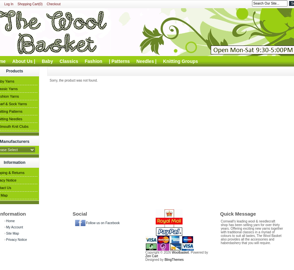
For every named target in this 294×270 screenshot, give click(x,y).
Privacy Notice (16, 239)
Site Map (12, 233)
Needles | (146, 61)
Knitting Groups (180, 61)
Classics (69, 61)
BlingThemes (174, 259)
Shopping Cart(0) (30, 4)
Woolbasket (180, 252)
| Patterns (119, 61)
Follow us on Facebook (103, 223)
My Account (14, 227)
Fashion (94, 61)
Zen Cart (152, 256)
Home (10, 221)
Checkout (54, 4)
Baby (47, 61)
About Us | (23, 61)
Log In (8, 4)
